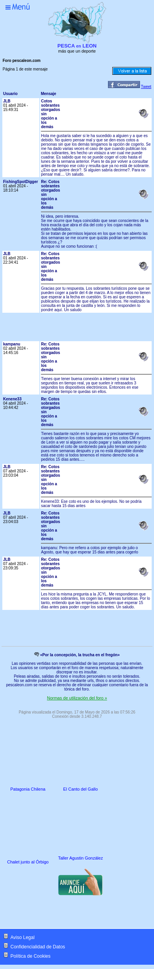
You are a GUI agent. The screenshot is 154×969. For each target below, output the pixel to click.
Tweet (146, 87)
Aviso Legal (23, 937)
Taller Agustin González (80, 858)
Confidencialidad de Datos (38, 947)
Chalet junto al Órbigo (27, 862)
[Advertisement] (88, 329)
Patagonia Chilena (28, 789)
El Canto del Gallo (80, 789)
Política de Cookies (31, 956)
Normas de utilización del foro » (77, 698)
